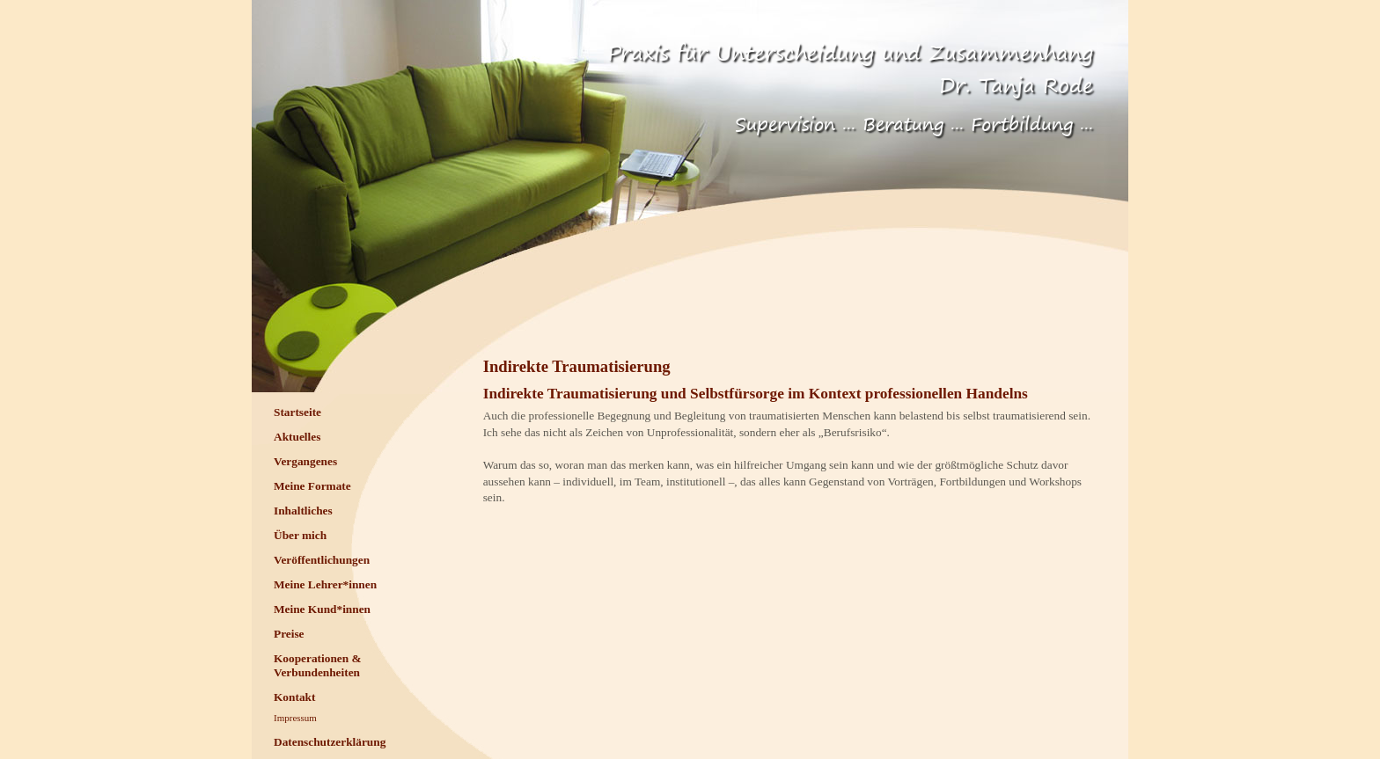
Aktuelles (297, 436)
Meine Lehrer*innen (325, 584)
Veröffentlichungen (322, 559)
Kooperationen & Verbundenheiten (318, 665)
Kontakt (294, 697)
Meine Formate (312, 486)
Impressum (295, 717)
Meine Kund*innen (322, 609)
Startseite (297, 412)
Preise (289, 633)
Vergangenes (305, 461)
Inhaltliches (303, 510)
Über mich (300, 535)
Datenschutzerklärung (329, 741)
